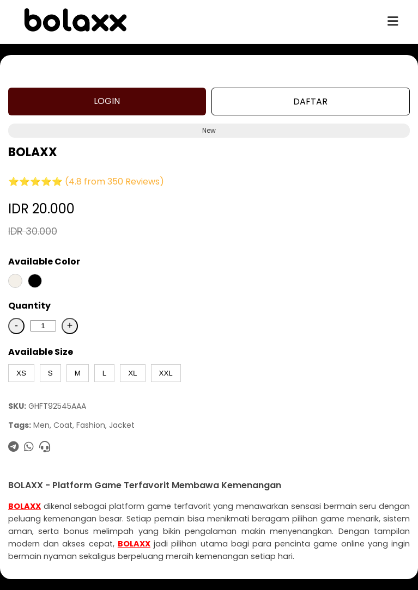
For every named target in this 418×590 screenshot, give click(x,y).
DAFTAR (310, 101)
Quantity (29, 305)
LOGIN (107, 101)
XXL (166, 373)
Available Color (44, 261)
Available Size (40, 352)
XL (132, 373)
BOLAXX (24, 506)
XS (21, 373)
